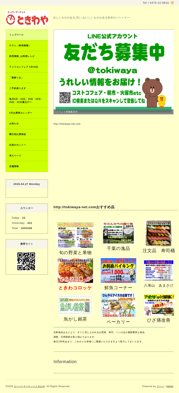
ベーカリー (118, 321)
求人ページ (15, 155)
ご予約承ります (17, 88)
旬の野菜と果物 (75, 252)
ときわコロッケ (75, 287)
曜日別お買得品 (17, 134)
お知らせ (14, 123)
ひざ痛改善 (159, 320)
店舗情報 (14, 166)
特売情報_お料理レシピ (22, 56)
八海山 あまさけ (158, 285)
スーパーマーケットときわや (29, 386)
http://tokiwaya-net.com (67, 124)
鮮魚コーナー (118, 287)
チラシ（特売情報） (20, 45)
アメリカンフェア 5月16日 (23, 67)
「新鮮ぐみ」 (16, 77)
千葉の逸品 (118, 248)
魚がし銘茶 (75, 318)
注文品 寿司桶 (159, 250)
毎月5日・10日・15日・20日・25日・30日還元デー (26, 100)
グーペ (160, 386)
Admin (169, 386)
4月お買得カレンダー (20, 113)
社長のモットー (17, 145)
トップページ (16, 35)
